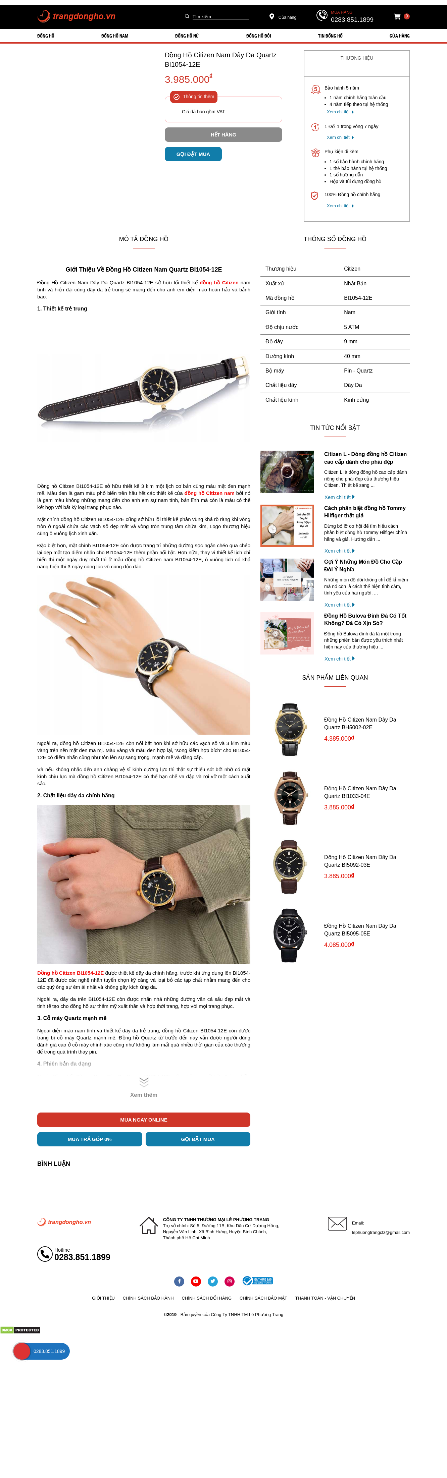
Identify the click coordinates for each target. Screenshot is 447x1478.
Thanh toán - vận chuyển (325, 1298)
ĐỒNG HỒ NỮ (187, 35)
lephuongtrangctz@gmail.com (381, 1232)
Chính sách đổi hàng (207, 1298)
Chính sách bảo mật (263, 1298)
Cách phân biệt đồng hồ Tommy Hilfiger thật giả (365, 511)
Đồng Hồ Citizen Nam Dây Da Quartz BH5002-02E (360, 723)
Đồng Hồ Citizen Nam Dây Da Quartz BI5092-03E (360, 860)
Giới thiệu (103, 1298)
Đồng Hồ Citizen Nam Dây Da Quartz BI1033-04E (360, 792)
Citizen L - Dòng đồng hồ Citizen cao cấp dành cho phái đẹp (365, 457)
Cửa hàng (283, 17)
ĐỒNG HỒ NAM (114, 35)
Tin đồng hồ (330, 35)
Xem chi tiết (338, 111)
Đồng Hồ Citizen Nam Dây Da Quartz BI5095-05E (360, 929)
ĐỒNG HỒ (45, 35)
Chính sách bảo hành (148, 1298)
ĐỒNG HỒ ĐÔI (258, 35)
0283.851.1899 (352, 19)
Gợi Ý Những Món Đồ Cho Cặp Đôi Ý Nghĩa (363, 565)
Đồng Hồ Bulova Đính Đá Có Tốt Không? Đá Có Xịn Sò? (365, 619)
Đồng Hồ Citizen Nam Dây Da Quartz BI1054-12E (221, 59)
